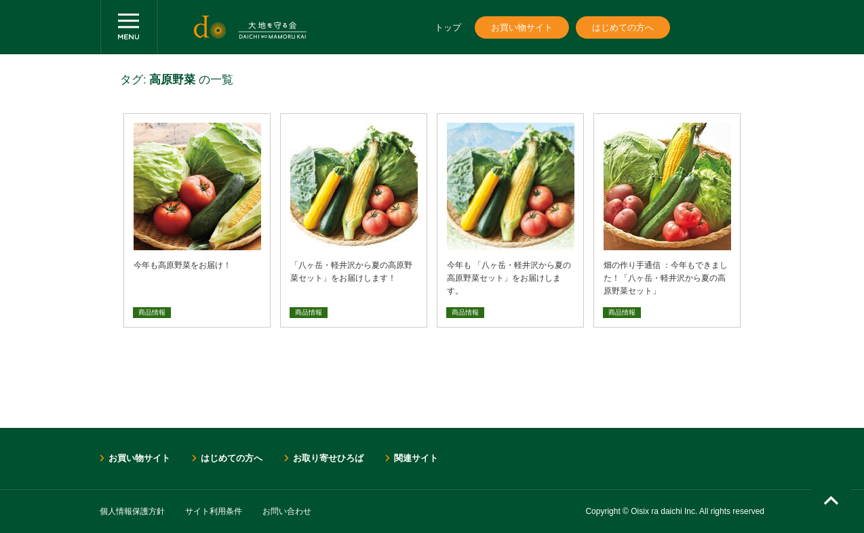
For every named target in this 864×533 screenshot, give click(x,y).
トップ (448, 27)
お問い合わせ (286, 511)
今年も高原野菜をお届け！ (182, 265)
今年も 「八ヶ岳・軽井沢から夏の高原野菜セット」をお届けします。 (509, 278)
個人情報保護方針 (132, 511)
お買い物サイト (522, 27)
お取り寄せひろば (328, 458)
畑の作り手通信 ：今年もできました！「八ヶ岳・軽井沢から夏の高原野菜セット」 (666, 278)
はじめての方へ (623, 27)
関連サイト (416, 458)
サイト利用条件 (213, 511)
